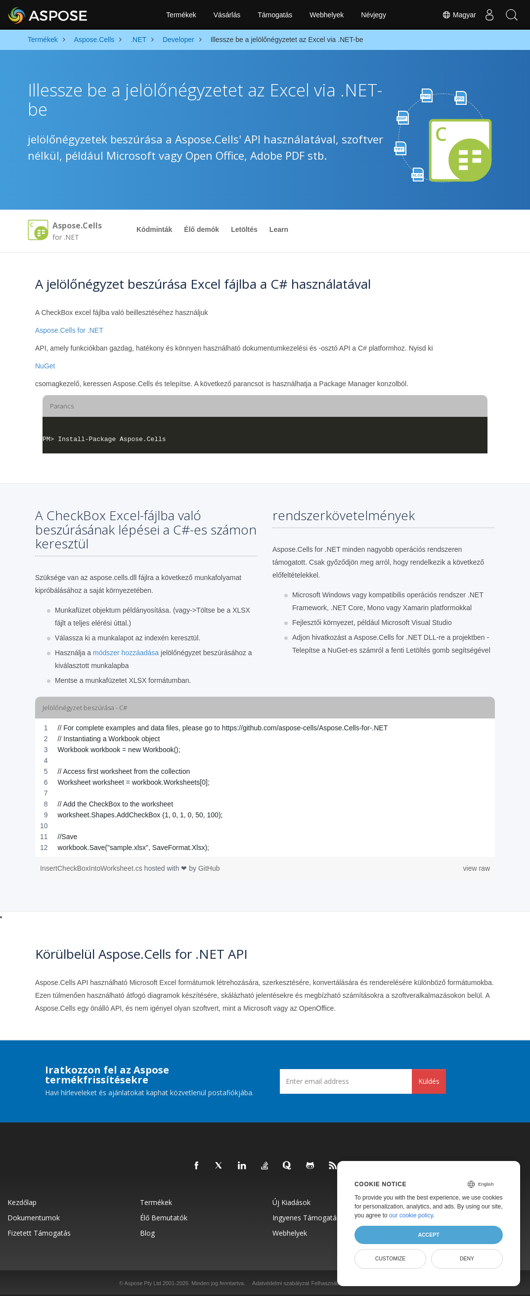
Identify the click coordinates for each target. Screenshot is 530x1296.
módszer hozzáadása (126, 653)
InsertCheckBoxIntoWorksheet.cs (92, 868)
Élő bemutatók (163, 1217)
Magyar (454, 14)
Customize (390, 1258)
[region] (265, 787)
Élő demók (201, 229)
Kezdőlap (22, 1202)
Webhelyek (326, 15)
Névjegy (373, 15)
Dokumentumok (33, 1217)
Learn (278, 229)
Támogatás (275, 15)
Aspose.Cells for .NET (69, 330)
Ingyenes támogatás (306, 1217)
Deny (467, 1258)
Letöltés (244, 229)
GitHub (209, 868)
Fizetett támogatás (39, 1233)
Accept (428, 1235)
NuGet (45, 366)
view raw (476, 868)
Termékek (181, 15)
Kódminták (154, 229)
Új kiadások (291, 1202)
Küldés (429, 1081)
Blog (147, 1233)
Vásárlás (227, 15)
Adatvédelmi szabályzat (280, 1283)
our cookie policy (411, 1215)
